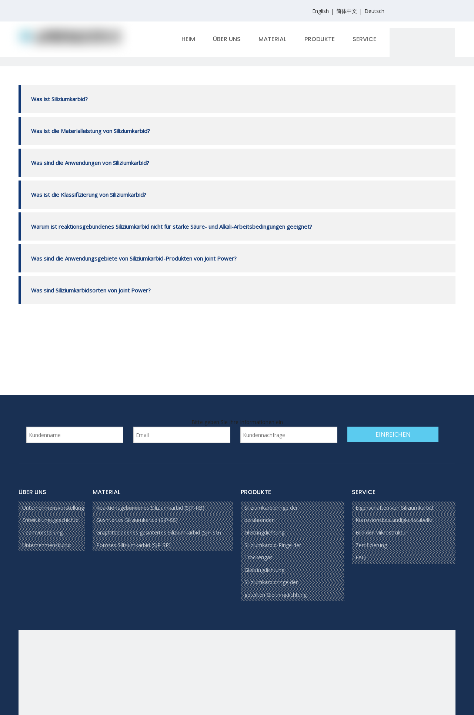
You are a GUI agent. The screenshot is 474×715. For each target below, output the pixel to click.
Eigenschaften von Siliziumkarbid (394, 507)
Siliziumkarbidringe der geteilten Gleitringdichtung (275, 588)
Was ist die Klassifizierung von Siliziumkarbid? (88, 194)
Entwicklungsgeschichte (50, 519)
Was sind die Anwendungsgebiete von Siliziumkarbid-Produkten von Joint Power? (133, 258)
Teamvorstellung (42, 532)
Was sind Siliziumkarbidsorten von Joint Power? (90, 290)
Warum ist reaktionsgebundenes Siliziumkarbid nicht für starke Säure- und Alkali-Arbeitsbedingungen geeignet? (171, 226)
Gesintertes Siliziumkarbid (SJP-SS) (137, 519)
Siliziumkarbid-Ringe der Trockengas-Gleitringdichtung (272, 557)
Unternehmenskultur (46, 545)
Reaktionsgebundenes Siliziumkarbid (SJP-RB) (150, 507)
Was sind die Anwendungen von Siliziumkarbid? (89, 162)
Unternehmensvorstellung (53, 507)
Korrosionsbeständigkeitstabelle (394, 519)
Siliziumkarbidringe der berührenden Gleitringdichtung (271, 520)
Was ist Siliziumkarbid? (59, 99)
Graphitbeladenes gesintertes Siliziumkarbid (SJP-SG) (158, 532)
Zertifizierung (371, 545)
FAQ (361, 557)
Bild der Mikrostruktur (381, 532)
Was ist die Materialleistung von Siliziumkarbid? (90, 131)
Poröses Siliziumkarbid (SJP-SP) (133, 545)
